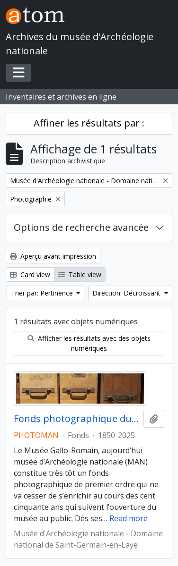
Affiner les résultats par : (89, 123)
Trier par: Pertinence (43, 292)
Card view (30, 274)
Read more (128, 518)
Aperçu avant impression (53, 256)
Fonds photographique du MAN (77, 418)
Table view (79, 274)
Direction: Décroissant (127, 292)
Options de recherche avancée (81, 227)
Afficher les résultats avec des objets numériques (89, 343)
